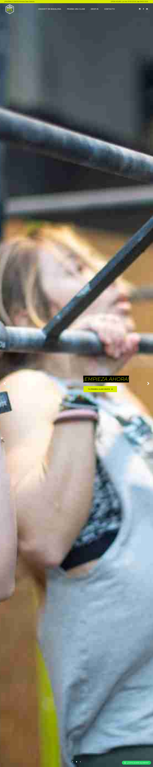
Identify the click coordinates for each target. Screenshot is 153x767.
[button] (136, 763)
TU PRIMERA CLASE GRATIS (100, 389)
